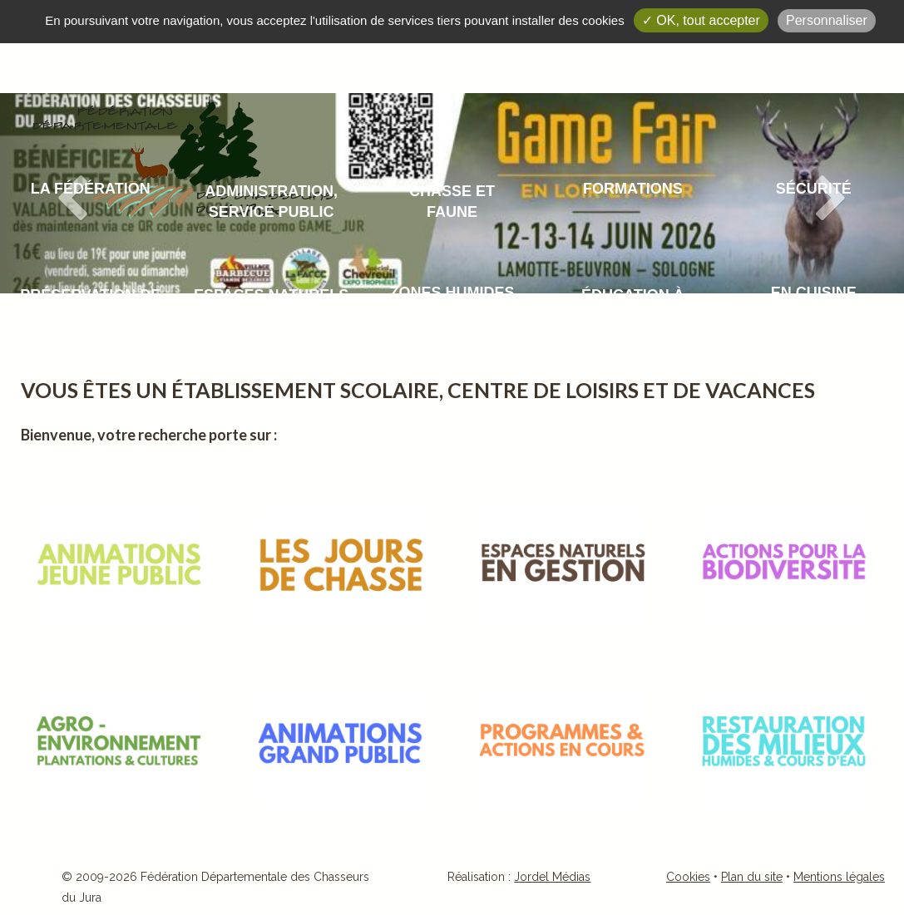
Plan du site (752, 876)
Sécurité (814, 188)
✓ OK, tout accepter (701, 20)
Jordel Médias (552, 876)
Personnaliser (826, 20)
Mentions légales (839, 876)
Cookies (688, 876)
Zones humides (451, 292)
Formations (633, 188)
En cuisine (814, 292)
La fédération (91, 188)
